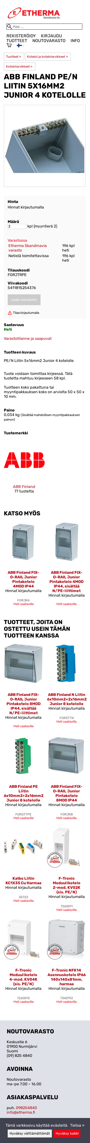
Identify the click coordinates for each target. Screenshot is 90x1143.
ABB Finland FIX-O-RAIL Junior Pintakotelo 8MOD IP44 (66, 793)
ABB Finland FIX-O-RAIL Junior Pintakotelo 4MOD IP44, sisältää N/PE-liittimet (66, 581)
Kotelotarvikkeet (19, 66)
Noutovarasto (49, 40)
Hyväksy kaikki (67, 1133)
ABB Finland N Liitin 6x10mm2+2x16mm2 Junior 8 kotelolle (67, 699)
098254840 (26, 1107)
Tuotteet (16, 40)
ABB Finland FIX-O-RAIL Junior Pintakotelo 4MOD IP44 (23, 579)
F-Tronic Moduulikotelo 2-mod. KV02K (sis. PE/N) (66, 885)
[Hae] (44, 27)
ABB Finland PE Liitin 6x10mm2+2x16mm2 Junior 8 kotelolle (23, 793)
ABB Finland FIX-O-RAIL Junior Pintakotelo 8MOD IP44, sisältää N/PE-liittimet (23, 703)
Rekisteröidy (21, 35)
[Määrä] (17, 226)
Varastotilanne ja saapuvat (28, 338)
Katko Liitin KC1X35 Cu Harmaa (23, 880)
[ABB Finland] (24, 471)
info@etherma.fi (21, 1112)
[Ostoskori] (9, 45)
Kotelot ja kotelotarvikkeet (47, 56)
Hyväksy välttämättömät (30, 1133)
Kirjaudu (51, 35)
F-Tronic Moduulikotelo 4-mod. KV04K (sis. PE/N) (23, 977)
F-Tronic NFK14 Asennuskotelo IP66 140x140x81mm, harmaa (67, 977)
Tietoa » (77, 1125)
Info (75, 40)
